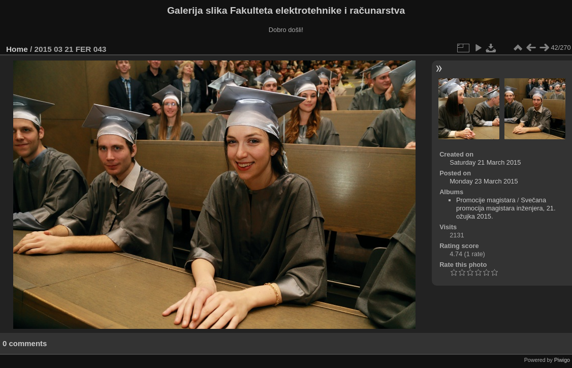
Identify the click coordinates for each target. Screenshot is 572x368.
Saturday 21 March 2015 (485, 162)
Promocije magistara (486, 200)
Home (17, 49)
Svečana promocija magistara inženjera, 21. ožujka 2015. (506, 208)
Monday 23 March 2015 (484, 181)
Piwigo (562, 360)
